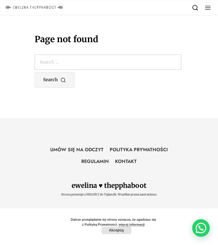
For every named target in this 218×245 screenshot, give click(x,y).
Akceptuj (116, 230)
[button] (208, 7)
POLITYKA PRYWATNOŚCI (139, 149)
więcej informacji (132, 224)
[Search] (195, 7)
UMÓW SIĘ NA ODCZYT (77, 149)
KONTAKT (126, 161)
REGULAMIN (95, 161)
